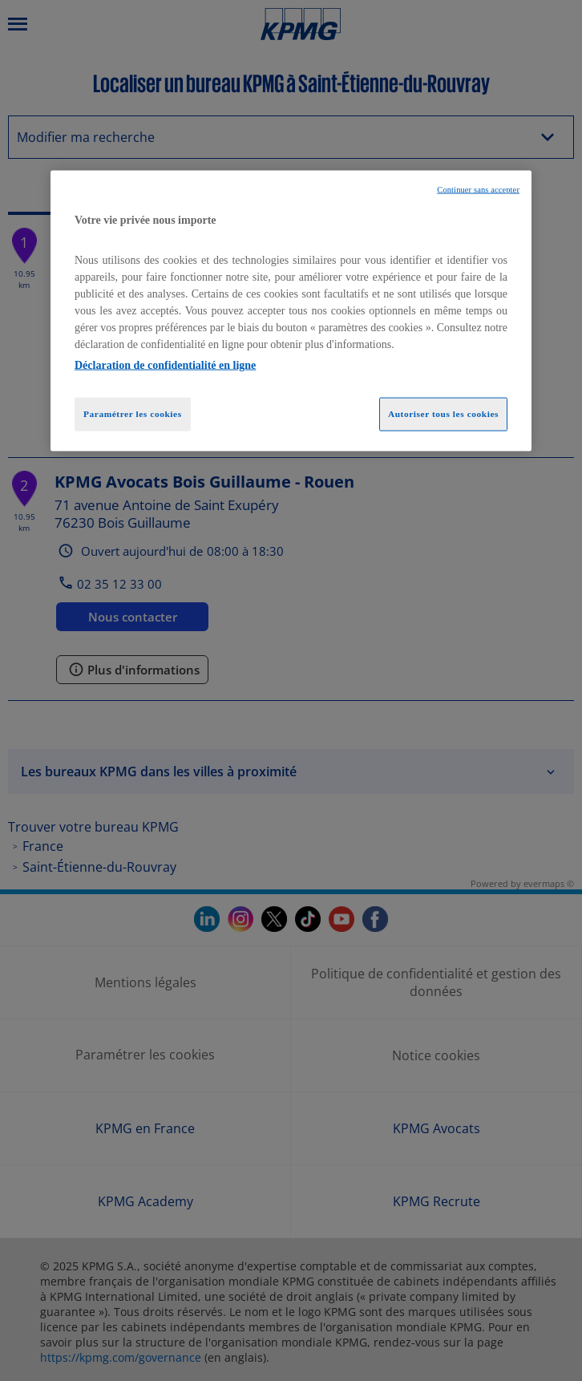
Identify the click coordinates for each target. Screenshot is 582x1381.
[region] (291, 311)
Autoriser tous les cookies (443, 413)
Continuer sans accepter (478, 189)
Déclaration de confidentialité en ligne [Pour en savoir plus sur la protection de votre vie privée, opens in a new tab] (165, 364)
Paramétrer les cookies (132, 413)
